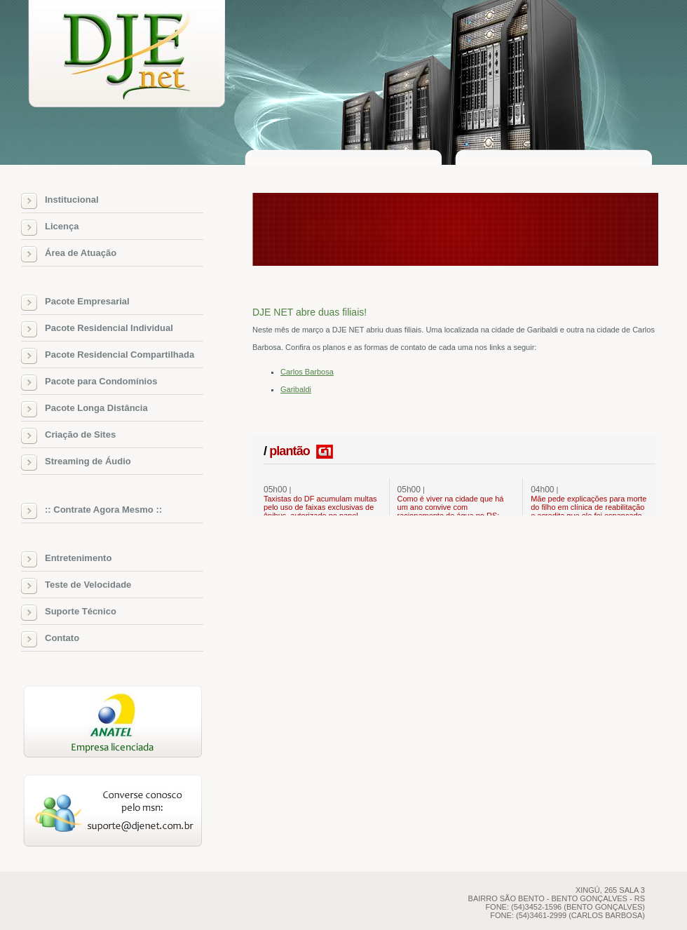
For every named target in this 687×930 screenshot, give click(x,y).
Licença (62, 226)
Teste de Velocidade (88, 584)
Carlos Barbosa (307, 372)
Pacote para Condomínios (101, 381)
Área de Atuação (80, 253)
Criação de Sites (80, 434)
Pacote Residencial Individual (109, 328)
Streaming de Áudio (88, 461)
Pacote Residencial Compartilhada (119, 354)
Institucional (72, 199)
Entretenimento (78, 558)
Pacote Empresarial (87, 301)
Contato (62, 638)
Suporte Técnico (80, 611)
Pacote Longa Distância (96, 408)
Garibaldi (295, 389)
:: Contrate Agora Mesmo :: (103, 509)
